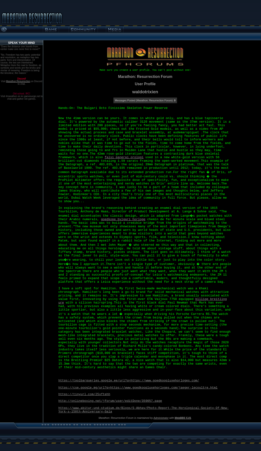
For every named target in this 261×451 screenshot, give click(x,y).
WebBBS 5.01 (183, 417)
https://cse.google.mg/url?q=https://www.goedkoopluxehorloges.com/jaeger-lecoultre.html (138, 387)
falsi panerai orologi (124, 157)
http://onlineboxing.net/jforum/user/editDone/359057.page (110, 401)
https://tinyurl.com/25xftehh (84, 394)
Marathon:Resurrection (18, 81)
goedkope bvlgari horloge (123, 219)
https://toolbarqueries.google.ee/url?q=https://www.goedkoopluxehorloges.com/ (128, 380)
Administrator (161, 417)
